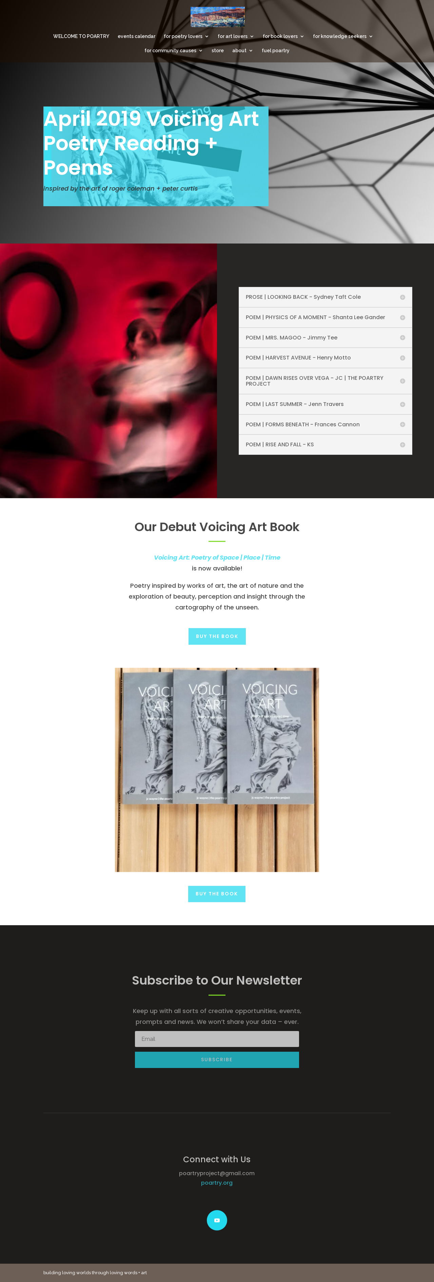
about (239, 50)
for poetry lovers (183, 36)
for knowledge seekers (340, 36)
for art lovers (233, 36)
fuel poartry (276, 50)
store (218, 50)
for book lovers (280, 36)
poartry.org (217, 1183)
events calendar (136, 36)
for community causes (170, 50)
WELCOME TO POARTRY (81, 36)
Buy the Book (217, 636)
